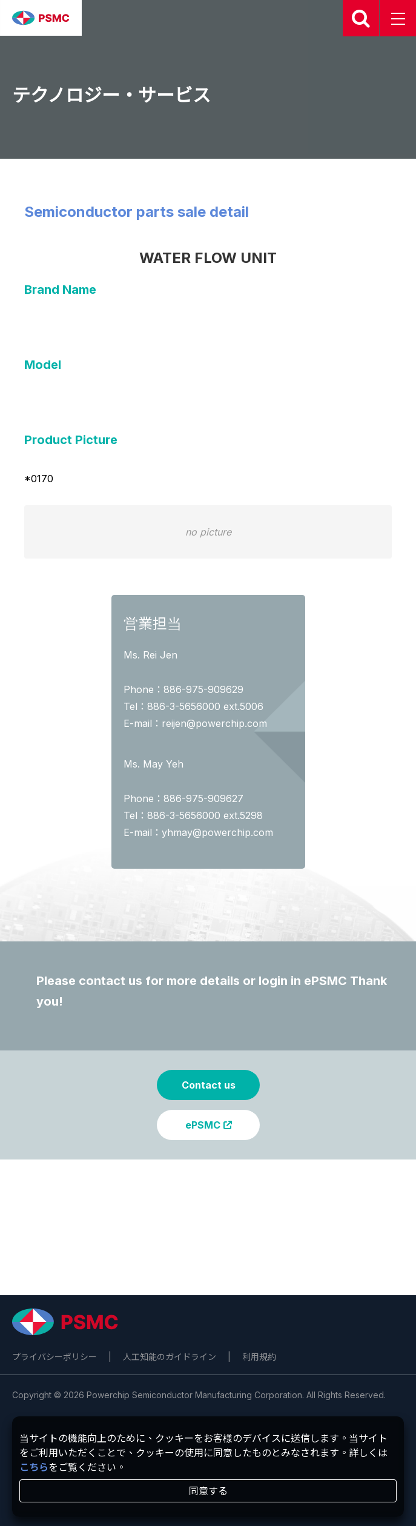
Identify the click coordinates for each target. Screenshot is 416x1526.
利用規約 (259, 1357)
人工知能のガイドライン (169, 1357)
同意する (208, 1491)
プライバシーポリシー (54, 1357)
